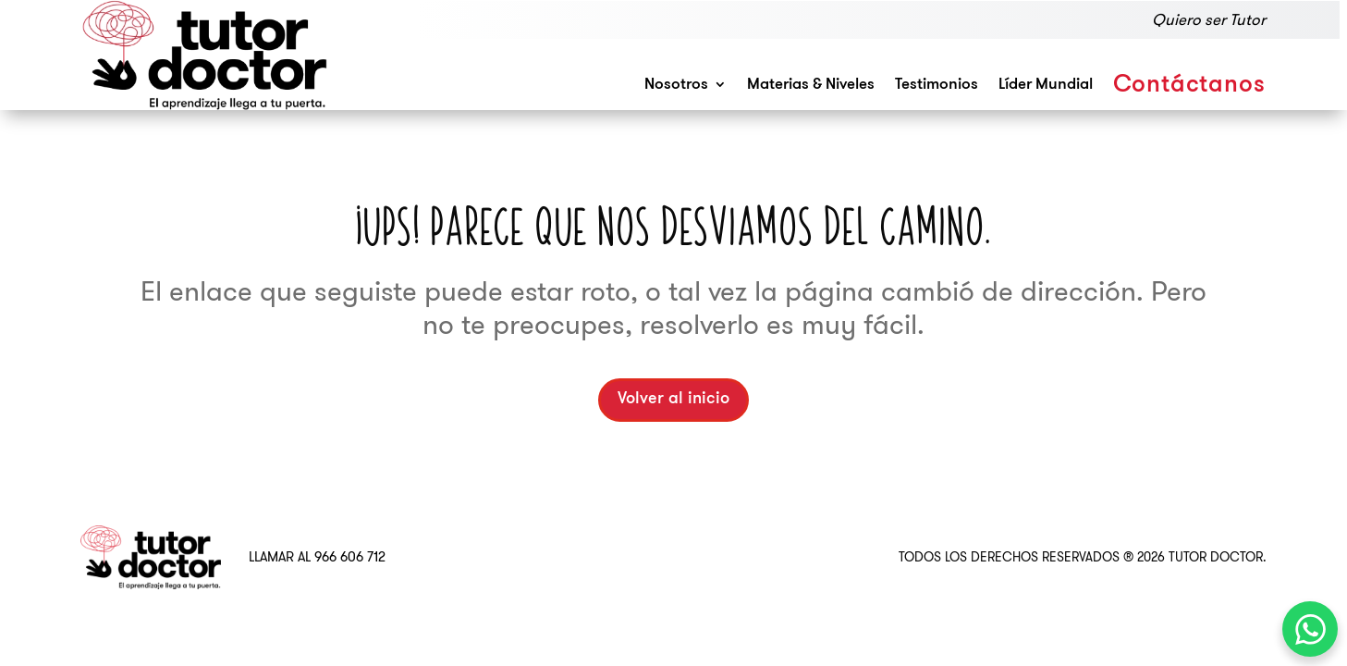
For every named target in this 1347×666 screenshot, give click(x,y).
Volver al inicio (673, 399)
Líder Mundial (1045, 84)
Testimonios (936, 84)
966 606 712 (350, 557)
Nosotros (676, 84)
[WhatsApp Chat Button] (1310, 629)
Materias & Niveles (811, 84)
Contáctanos (1189, 85)
